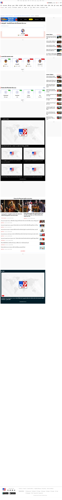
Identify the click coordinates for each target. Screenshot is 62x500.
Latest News (49, 34)
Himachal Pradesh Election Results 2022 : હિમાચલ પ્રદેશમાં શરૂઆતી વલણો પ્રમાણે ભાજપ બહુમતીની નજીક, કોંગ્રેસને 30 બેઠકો (19, 238)
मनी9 (40, 0)
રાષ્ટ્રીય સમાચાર (3, 240)
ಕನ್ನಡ (23, 0)
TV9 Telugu (38, 491)
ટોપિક (52, 5)
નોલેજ (31, 7)
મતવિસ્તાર (25, 19)
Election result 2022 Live (9, 15)
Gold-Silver (9, 7)
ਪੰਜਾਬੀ (33, 0)
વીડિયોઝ (17, 5)
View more (59, 34)
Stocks (3, 7)
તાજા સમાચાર (5, 5)
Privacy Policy (44, 488)
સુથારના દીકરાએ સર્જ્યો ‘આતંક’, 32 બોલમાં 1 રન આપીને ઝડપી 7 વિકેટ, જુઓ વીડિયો (15, 146)
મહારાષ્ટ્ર (57, 5)
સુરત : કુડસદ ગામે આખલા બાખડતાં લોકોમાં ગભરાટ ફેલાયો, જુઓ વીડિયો (33, 176)
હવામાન (6, 7)
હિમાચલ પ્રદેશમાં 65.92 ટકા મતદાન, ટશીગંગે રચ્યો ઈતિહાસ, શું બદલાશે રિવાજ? (13, 247)
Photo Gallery (3, 218)
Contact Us (21, 488)
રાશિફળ (25, 5)
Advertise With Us (30, 488)
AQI (54, 2)
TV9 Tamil (56, 491)
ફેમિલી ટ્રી (34, 7)
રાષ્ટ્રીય (32, 5)
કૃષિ (54, 5)
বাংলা (30, 0)
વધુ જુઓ (22, 69)
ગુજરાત (13, 5)
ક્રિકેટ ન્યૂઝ (9, 5)
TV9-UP (43, 0)
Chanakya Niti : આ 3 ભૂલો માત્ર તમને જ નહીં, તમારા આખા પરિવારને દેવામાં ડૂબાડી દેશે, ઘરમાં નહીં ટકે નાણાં (11, 214)
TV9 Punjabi (52, 491)
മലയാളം (38, 0)
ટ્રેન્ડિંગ (49, 5)
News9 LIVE (36, 493)
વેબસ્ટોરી (41, 5)
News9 (21, 0)
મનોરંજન (45, 5)
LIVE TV (42, 19)
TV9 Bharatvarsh (28, 491)
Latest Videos (49, 74)
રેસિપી (47, 7)
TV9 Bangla (48, 491)
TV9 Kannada (43, 491)
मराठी (28, 0)
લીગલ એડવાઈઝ (42, 7)
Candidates (32, 15)
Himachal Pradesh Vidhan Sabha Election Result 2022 (22, 15)
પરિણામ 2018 (36, 19)
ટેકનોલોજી (28, 5)
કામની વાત (37, 7)
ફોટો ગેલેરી (20, 5)
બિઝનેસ (38, 5)
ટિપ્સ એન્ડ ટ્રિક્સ (14, 7)
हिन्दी (18, 0)
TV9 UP (32, 493)
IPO (22, 7)
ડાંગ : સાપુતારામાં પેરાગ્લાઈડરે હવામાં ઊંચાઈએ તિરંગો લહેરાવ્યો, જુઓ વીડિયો (33, 160)
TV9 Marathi (34, 491)
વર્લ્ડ (35, 5)
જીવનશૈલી (19, 7)
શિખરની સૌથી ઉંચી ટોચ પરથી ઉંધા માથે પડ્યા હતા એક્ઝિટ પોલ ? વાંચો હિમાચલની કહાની (15, 242)
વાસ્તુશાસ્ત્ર (25, 7)
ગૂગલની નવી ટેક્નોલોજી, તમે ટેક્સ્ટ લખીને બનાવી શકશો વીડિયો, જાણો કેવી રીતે (11, 176)
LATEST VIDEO (5, 119)
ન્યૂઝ (21, 19)
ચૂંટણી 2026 (25, 218)
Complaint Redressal (37, 488)
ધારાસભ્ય (31, 19)
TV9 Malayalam (27, 493)
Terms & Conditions (50, 488)
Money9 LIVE (41, 493)
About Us (25, 488)
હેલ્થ (28, 7)
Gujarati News (3, 15)
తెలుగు (26, 0)
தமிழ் (35, 0)
